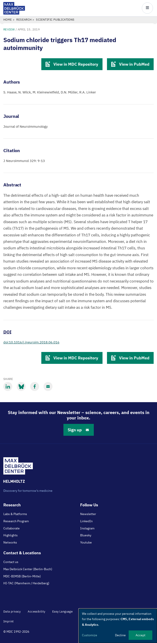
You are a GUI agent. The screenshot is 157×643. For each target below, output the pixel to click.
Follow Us (89, 504)
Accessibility (36, 611)
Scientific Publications (55, 20)
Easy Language (62, 611)
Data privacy (12, 611)
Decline (120, 635)
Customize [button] (89, 635)
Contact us (10, 562)
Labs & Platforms (15, 514)
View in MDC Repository (72, 64)
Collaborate (11, 528)
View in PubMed (130, 64)
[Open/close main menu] (147, 8)
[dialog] (118, 626)
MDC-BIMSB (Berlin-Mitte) (22, 576)
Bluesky (85, 535)
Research (23, 20)
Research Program (16, 521)
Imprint (8, 621)
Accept (140, 635)
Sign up (79, 429)
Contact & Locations (22, 552)
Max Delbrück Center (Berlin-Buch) (27, 569)
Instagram (87, 528)
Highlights (10, 535)
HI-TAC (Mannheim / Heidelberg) (26, 583)
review (9, 29)
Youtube (86, 542)
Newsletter (88, 514)
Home (7, 20)
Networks (10, 542)
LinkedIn (86, 521)
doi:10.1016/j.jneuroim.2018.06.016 (31, 342)
